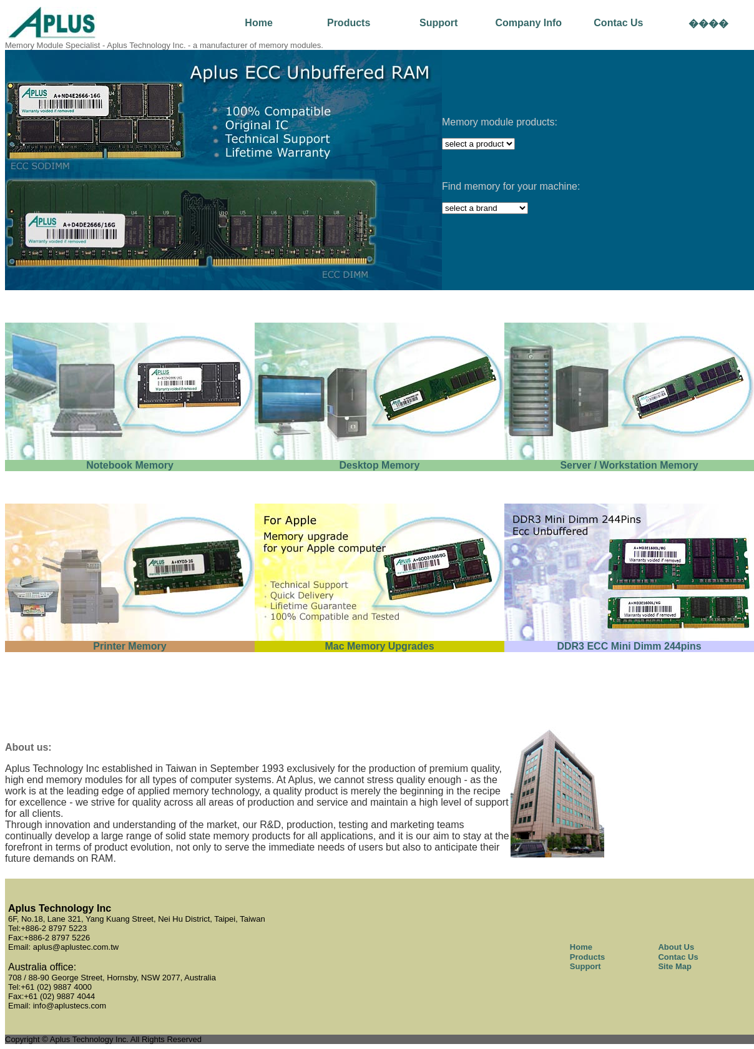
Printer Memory (129, 646)
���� (708, 23)
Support (438, 22)
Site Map (674, 966)
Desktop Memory (380, 465)
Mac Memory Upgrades (379, 646)
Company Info (528, 22)
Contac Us (618, 22)
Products (348, 22)
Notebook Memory (130, 465)
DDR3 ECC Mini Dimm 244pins (629, 646)
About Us (676, 947)
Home (258, 22)
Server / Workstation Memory (629, 465)
